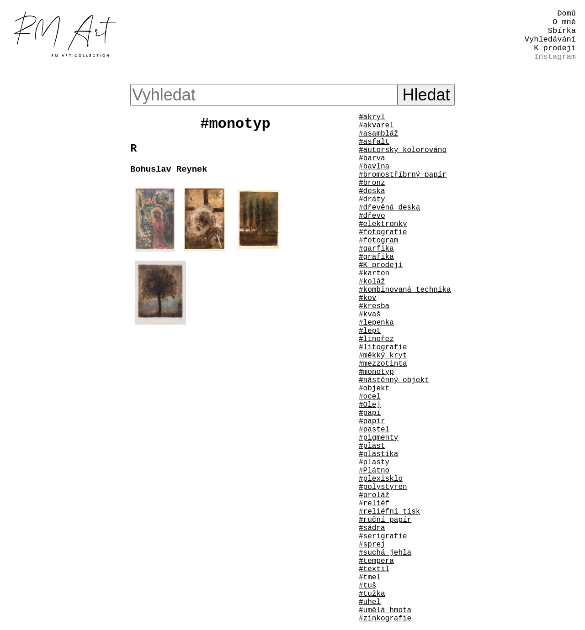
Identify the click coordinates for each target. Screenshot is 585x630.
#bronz (372, 183)
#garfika (376, 249)
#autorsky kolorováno (403, 150)
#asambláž (378, 134)
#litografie (383, 347)
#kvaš (370, 314)
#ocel (370, 397)
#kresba (374, 306)
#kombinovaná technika (405, 290)
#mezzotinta (383, 364)
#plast (372, 446)
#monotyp (376, 372)
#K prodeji (381, 265)
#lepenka (376, 323)
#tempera (376, 561)
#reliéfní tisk (389, 512)
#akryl (372, 117)
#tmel (370, 577)
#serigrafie (383, 536)
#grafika (376, 257)
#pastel (374, 429)
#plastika (378, 454)
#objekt (374, 388)
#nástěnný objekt (394, 380)
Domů (566, 13)
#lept (370, 331)
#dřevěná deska (389, 208)
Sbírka (562, 30)
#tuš (367, 586)
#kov (367, 298)
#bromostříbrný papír (403, 175)
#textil (374, 569)
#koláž (372, 282)
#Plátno (374, 471)
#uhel (370, 602)
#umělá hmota (385, 610)
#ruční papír (385, 520)
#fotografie (383, 232)
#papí (370, 413)
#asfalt (374, 142)
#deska (372, 191)
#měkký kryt (383, 356)
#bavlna (374, 167)
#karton (374, 273)
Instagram (555, 56)
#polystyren (383, 487)
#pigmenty (378, 438)
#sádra (372, 528)
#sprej (372, 545)
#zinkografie (385, 618)
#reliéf (374, 503)
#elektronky (383, 224)
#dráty (372, 199)
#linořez (376, 339)
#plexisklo (381, 479)
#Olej (370, 405)
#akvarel (376, 125)
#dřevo (372, 216)
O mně (564, 22)
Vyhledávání (550, 39)
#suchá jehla (385, 553)
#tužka (372, 594)
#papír (372, 421)
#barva (372, 158)
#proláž (374, 495)
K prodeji (555, 48)
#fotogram (378, 240)
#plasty (374, 462)
